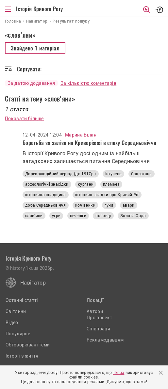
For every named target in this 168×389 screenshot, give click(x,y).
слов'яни (34, 215)
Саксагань (141, 174)
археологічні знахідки (47, 184)
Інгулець (113, 174)
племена (111, 184)
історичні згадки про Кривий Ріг (107, 195)
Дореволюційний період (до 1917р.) (60, 174)
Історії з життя (22, 356)
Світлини (16, 311)
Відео (12, 322)
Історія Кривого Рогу (39, 9)
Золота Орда (133, 215)
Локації (95, 300)
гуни (109, 205)
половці (103, 215)
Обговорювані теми (28, 344)
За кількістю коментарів (88, 83)
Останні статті (22, 300)
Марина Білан (80, 135)
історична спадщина (45, 195)
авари (129, 205)
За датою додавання (31, 83)
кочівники (85, 205)
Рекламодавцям (105, 340)
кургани (85, 184)
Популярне (18, 333)
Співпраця (98, 328)
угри (56, 215)
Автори (95, 311)
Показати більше (24, 118)
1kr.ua (118, 372)
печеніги (78, 215)
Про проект (99, 317)
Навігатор (33, 283)
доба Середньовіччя (45, 205)
